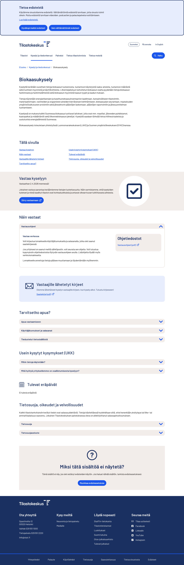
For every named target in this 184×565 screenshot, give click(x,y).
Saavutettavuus (108, 559)
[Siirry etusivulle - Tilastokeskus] (34, 44)
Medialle (60, 525)
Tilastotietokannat (102, 525)
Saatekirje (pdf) (45, 294)
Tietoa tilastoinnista (76, 55)
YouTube (137, 535)
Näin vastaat (25, 154)
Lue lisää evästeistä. (28, 19)
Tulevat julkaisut (101, 543)
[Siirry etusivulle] (34, 503)
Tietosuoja (88, 559)
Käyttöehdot (69, 559)
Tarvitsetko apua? (27, 163)
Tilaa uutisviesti (140, 521)
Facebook (138, 526)
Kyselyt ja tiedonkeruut (42, 55)
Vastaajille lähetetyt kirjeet (31, 159)
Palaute (51, 559)
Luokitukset (99, 530)
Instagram (138, 540)
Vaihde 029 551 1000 (28, 528)
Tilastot (24, 55)
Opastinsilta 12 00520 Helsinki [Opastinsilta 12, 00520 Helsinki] (26, 522)
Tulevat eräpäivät (77, 154)
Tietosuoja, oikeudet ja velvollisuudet (86, 159)
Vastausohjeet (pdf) (128, 245)
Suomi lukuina (100, 535)
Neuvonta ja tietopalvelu (68, 521)
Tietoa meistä (95, 55)
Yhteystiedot (34, 559)
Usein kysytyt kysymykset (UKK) (83, 149)
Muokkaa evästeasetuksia (92, 483)
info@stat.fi (24, 537)
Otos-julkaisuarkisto (103, 539)
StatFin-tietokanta (103, 521)
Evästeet (152, 559)
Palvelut (59, 55)
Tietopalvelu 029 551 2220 (31, 533)
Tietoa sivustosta (132, 559)
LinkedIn (137, 530)
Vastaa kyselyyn (26, 149)
